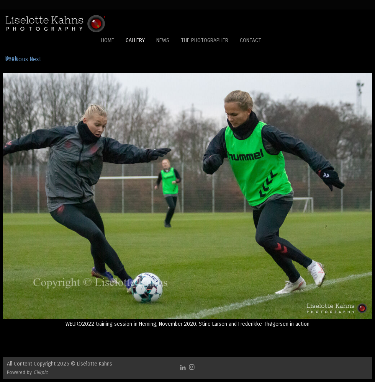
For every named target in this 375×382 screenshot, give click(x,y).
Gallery (135, 40)
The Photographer (204, 40)
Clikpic (40, 372)
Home (107, 40)
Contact (250, 40)
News (162, 40)
